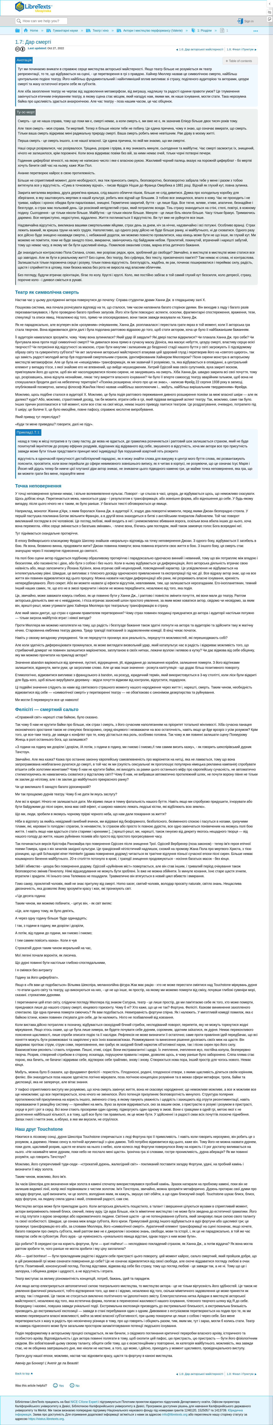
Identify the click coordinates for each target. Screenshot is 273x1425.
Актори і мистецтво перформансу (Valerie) (150, 30)
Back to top (22, 1373)
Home (31, 30)
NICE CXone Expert (84, 1401)
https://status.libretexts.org (46, 1418)
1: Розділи (202, 30)
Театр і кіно (97, 30)
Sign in (249, 21)
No (77, 1385)
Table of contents (240, 61)
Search (19, 21)
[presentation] (35, 432)
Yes (61, 1385)
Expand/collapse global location (255, 29)
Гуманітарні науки (62, 30)
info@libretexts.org (174, 1414)
